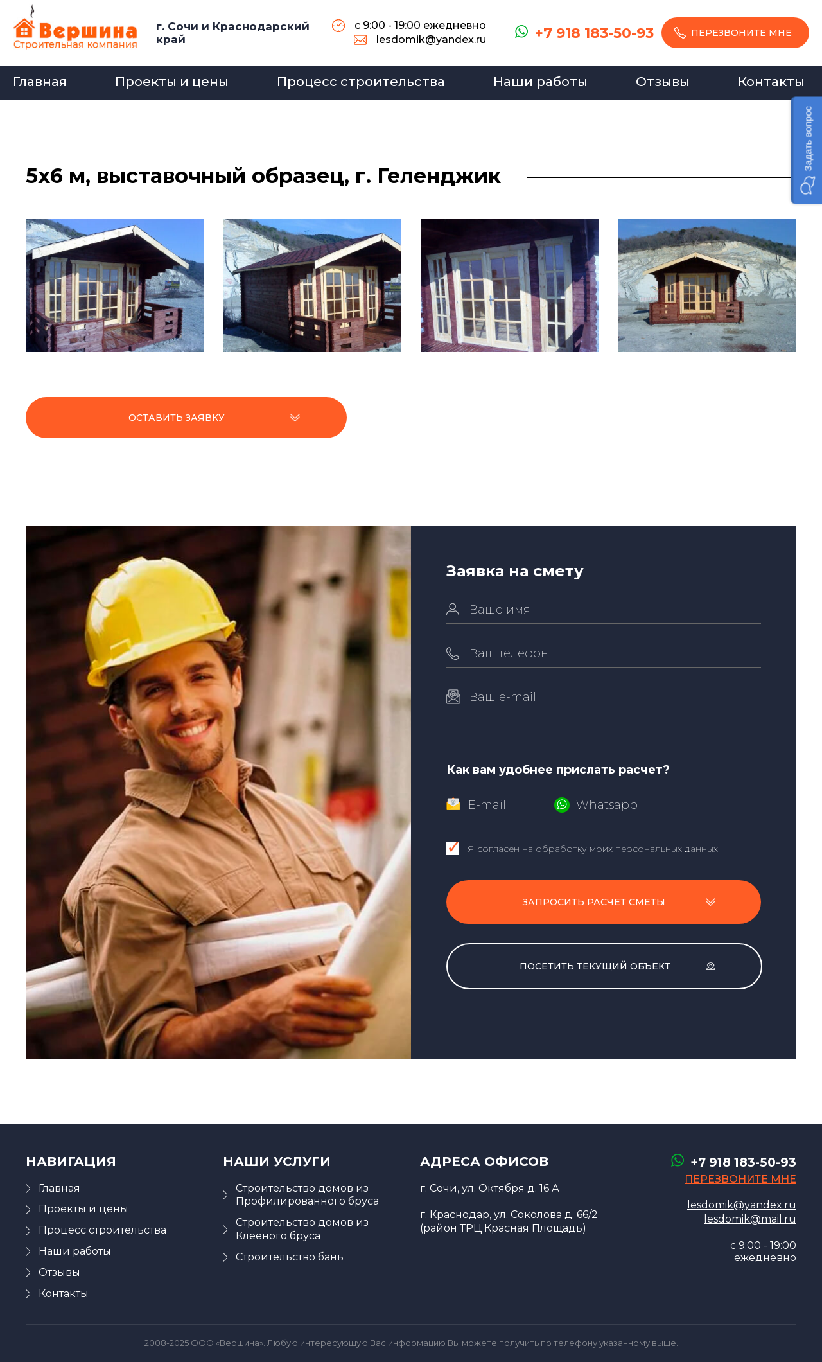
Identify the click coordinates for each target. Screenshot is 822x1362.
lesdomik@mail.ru (750, 1219)
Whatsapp (607, 805)
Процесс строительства (361, 81)
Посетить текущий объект (595, 966)
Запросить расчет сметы (594, 902)
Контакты (771, 81)
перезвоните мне (741, 33)
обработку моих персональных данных (627, 848)
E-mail (487, 805)
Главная (40, 81)
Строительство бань (290, 1257)
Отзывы (663, 81)
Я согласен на (593, 848)
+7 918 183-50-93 (594, 33)
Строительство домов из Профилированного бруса (307, 1195)
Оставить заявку (176, 417)
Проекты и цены (172, 81)
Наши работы (540, 81)
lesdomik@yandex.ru (431, 39)
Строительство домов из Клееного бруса (302, 1229)
